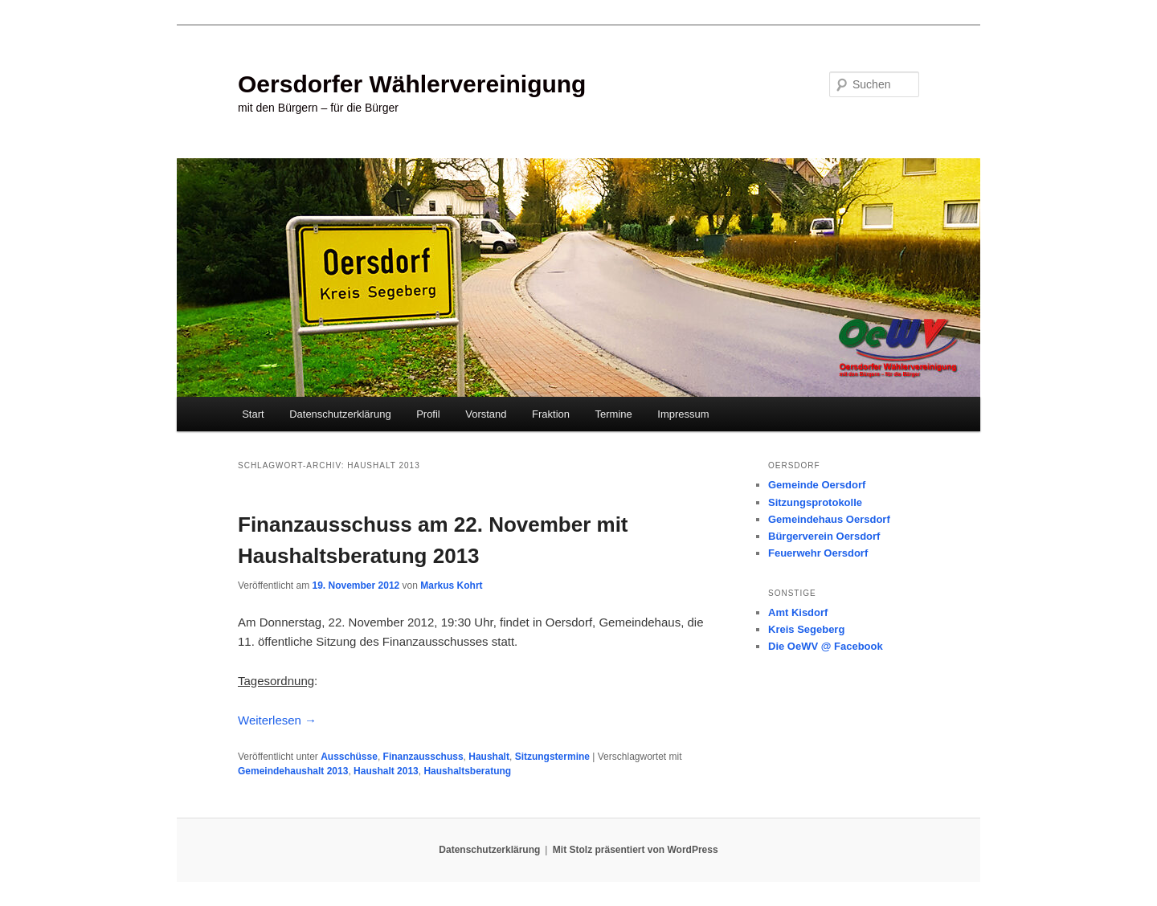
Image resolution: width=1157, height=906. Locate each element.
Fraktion (551, 414)
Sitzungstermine (552, 756)
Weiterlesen (277, 720)
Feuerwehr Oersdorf (818, 553)
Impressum (683, 414)
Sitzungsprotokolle (815, 502)
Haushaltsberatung (467, 771)
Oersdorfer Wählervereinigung (412, 84)
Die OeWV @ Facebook (825, 646)
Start (253, 414)
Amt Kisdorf (798, 612)
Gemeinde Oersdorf (816, 485)
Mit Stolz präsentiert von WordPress (635, 849)
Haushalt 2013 (386, 771)
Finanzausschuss (423, 756)
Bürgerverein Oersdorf (824, 536)
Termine (613, 414)
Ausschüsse (349, 756)
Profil (428, 414)
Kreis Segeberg (806, 629)
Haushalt (488, 756)
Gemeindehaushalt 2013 (293, 771)
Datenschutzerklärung (339, 414)
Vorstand (485, 414)
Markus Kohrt (451, 585)
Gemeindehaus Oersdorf (829, 519)
